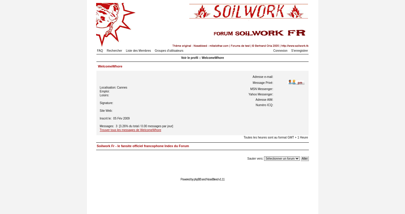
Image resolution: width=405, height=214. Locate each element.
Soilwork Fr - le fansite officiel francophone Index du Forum (143, 146)
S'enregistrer (299, 50)
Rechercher (114, 50)
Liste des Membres (138, 50)
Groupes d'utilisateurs (169, 50)
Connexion (280, 50)
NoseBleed (212, 179)
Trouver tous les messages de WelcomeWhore (130, 130)
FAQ (100, 50)
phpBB (197, 179)
